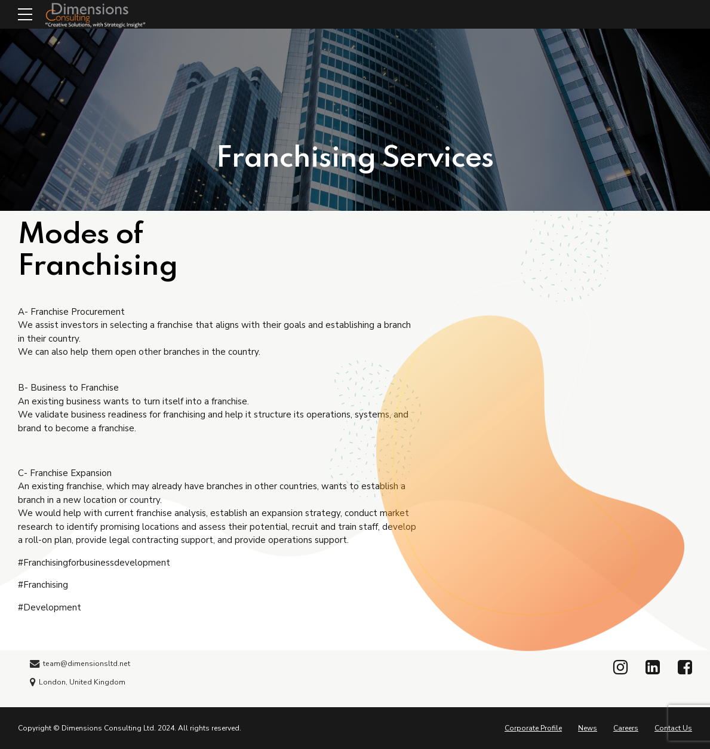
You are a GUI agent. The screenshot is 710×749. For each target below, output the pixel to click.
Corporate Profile (533, 728)
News (587, 728)
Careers (625, 728)
